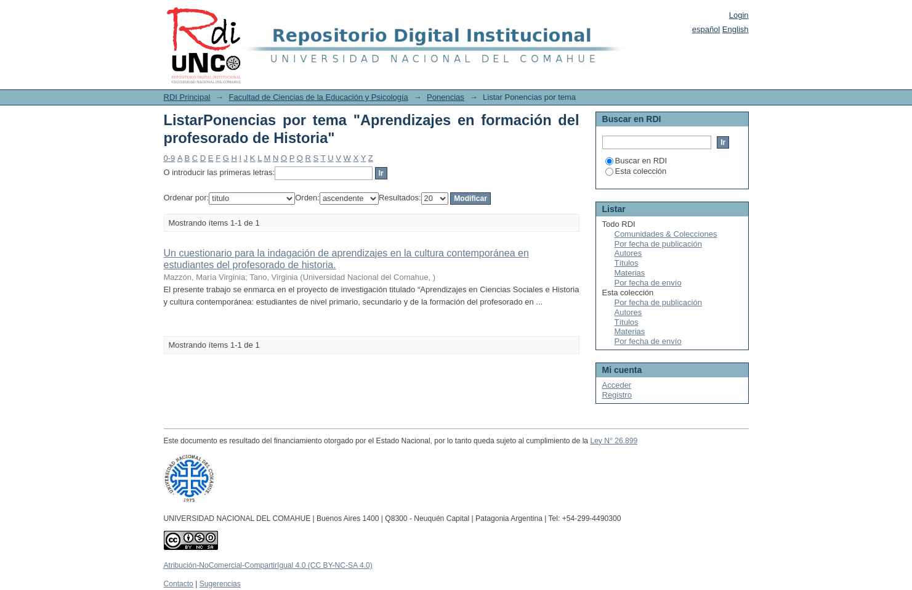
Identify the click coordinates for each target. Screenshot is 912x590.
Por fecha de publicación (658, 243)
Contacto (178, 584)
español (706, 29)
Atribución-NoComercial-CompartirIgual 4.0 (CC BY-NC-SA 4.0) (268, 565)
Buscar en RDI (636, 160)
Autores (628, 253)
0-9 (170, 158)
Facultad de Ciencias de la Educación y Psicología (318, 97)
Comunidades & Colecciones (666, 234)
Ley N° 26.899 (613, 440)
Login (739, 15)
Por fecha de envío (648, 282)
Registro (617, 394)
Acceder (617, 385)
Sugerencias (220, 584)
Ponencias (445, 97)
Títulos (627, 263)
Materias (630, 272)
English (735, 29)
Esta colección (636, 171)
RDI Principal (187, 97)
